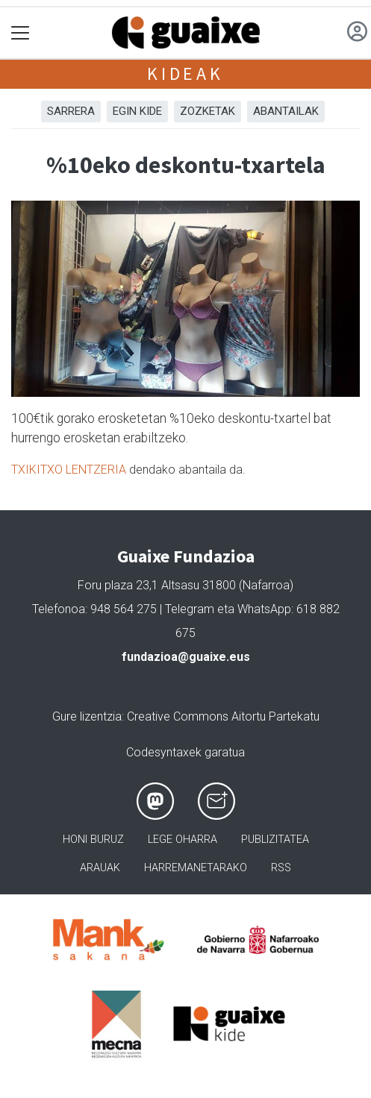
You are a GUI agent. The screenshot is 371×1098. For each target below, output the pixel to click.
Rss (281, 868)
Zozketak (207, 111)
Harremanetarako (195, 868)
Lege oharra (182, 839)
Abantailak (286, 111)
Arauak (100, 868)
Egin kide (137, 111)
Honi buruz (93, 839)
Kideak (185, 73)
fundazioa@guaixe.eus (186, 657)
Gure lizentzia (87, 716)
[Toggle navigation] (20, 33)
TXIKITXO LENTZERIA (68, 469)
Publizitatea (275, 839)
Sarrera (71, 111)
